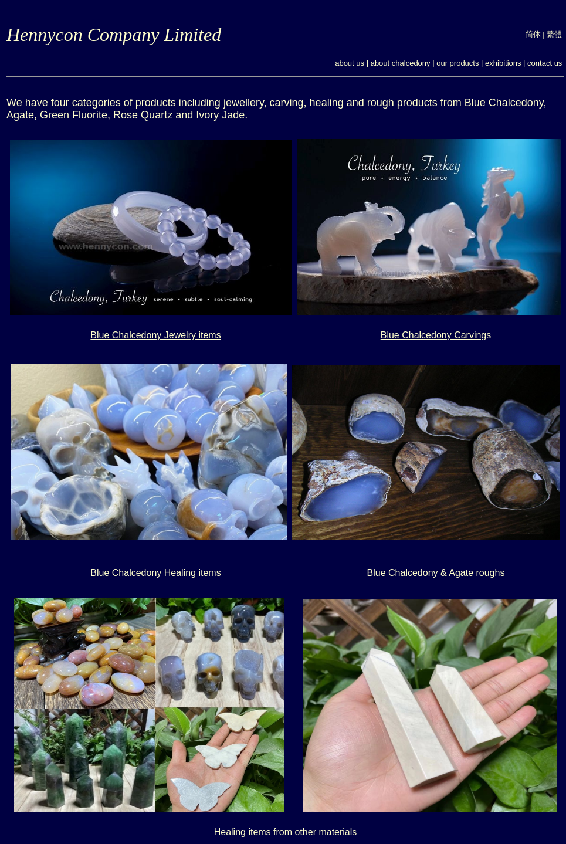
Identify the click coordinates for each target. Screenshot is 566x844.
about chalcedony (401, 63)
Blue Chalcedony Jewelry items (155, 335)
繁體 (554, 34)
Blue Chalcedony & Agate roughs (436, 573)
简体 (533, 34)
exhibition (501, 63)
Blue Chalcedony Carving (434, 335)
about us (349, 63)
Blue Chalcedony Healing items (155, 573)
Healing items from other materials (285, 832)
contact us (544, 63)
